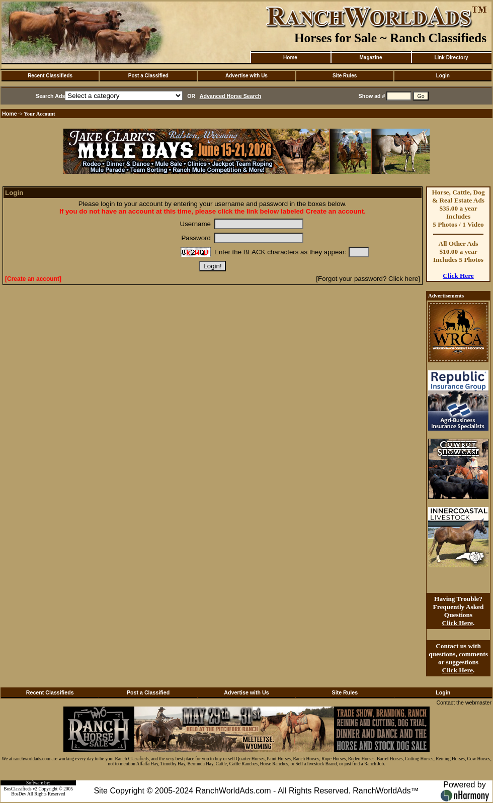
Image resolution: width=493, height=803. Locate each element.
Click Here (458, 275)
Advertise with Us (246, 75)
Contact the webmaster (463, 702)
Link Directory (451, 57)
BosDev (18, 793)
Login (443, 75)
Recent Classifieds (50, 75)
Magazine (370, 57)
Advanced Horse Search (231, 96)
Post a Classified (148, 75)
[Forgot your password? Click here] (368, 278)
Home (290, 57)
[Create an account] (33, 278)
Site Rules (345, 75)
